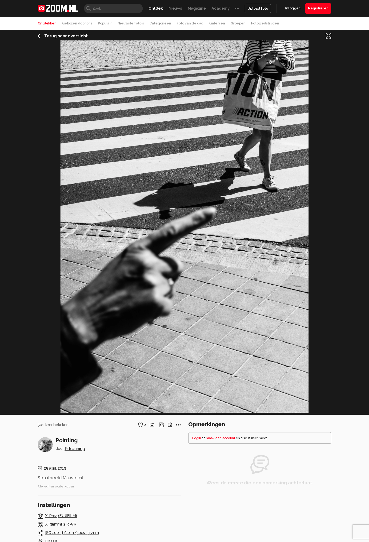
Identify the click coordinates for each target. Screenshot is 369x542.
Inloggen (293, 8)
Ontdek (155, 8)
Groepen (238, 23)
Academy (221, 8)
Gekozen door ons (77, 23)
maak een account (220, 493)
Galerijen (217, 23)
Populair (105, 23)
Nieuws (175, 8)
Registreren (318, 8)
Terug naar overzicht (63, 36)
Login (196, 493)
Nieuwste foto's (130, 23)
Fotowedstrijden (265, 23)
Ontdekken (47, 23)
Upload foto (258, 8)
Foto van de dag (190, 23)
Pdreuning (75, 503)
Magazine (197, 8)
